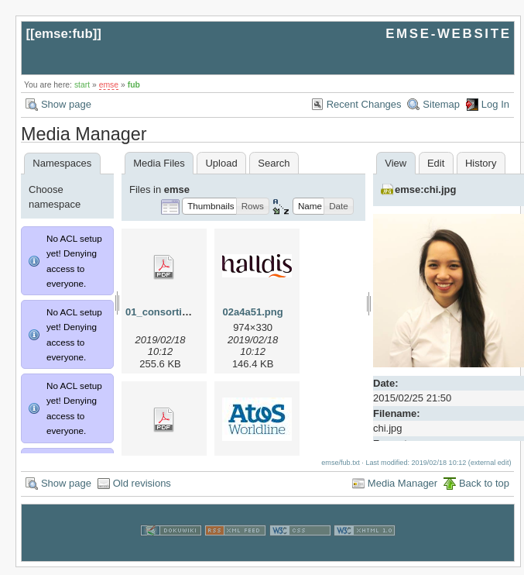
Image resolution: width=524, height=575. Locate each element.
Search (273, 163)
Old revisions (142, 491)
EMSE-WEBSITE (448, 33)
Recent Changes (364, 104)
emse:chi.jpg (425, 189)
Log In (495, 104)
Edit (435, 163)
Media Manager (402, 491)
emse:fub (64, 33)
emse (108, 85)
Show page (66, 104)
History (480, 163)
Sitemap (441, 104)
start (82, 85)
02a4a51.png (253, 312)
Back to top (484, 491)
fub (134, 85)
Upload (221, 163)
